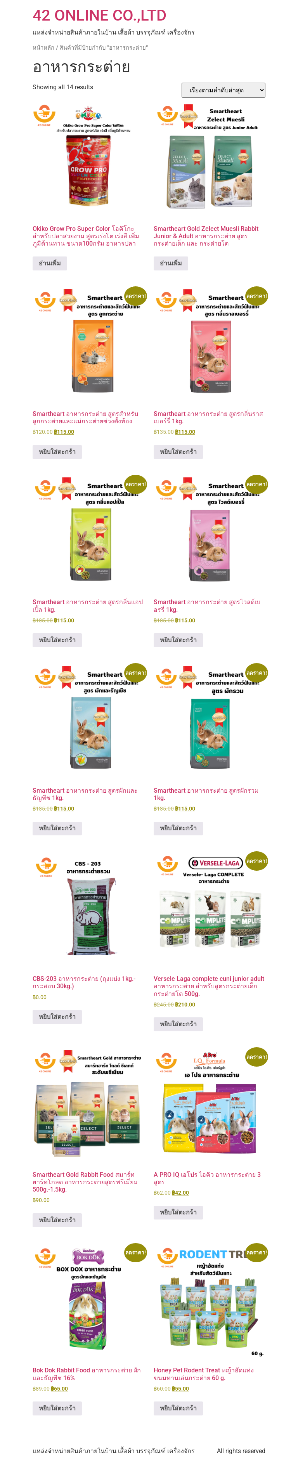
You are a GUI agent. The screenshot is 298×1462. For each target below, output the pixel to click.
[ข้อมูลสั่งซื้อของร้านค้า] (223, 90)
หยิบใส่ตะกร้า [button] (57, 452)
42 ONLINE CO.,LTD (99, 15)
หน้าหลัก (43, 47)
